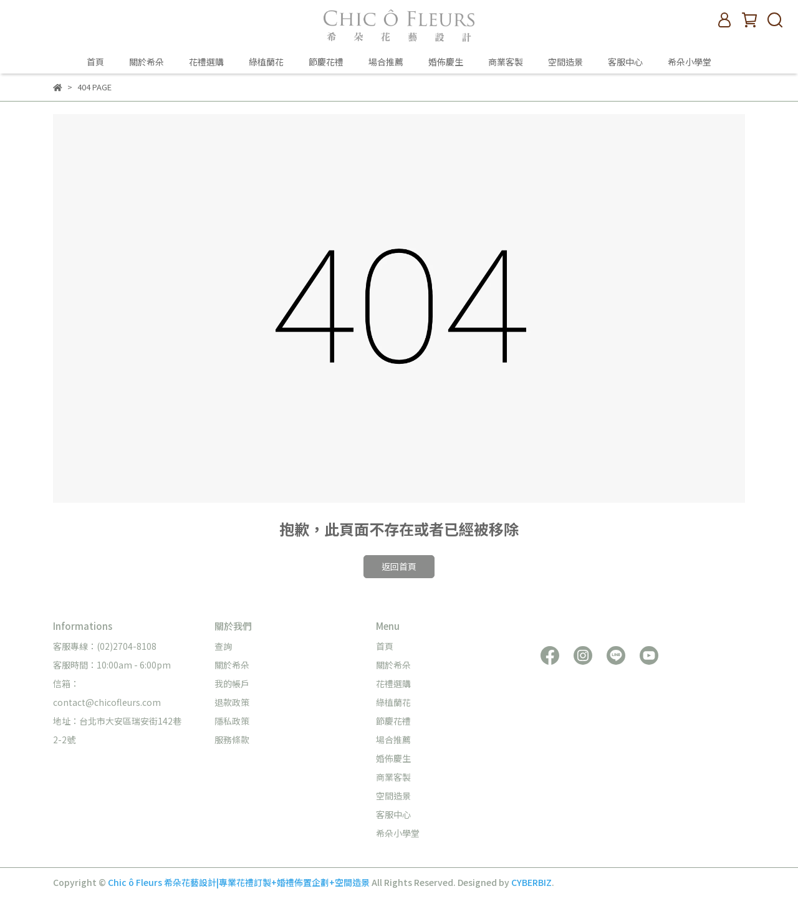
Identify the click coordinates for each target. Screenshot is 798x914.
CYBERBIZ (531, 882)
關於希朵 (146, 61)
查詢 (223, 646)
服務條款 (231, 739)
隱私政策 (231, 721)
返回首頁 (399, 566)
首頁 (95, 61)
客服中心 (625, 61)
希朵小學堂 (689, 61)
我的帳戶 (231, 683)
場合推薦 (385, 61)
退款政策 (231, 702)
